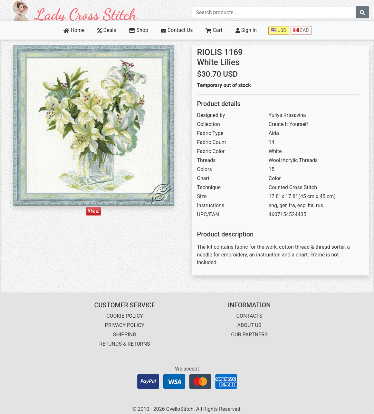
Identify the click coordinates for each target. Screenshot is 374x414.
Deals (106, 30)
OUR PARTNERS (249, 335)
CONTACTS (249, 316)
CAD (301, 30)
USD (278, 30)
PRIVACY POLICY (124, 325)
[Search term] (274, 12)
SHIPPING (124, 335)
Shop (138, 30)
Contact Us (177, 30)
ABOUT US (249, 325)
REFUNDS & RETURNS (124, 344)
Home (73, 30)
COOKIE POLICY (124, 316)
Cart (214, 30)
